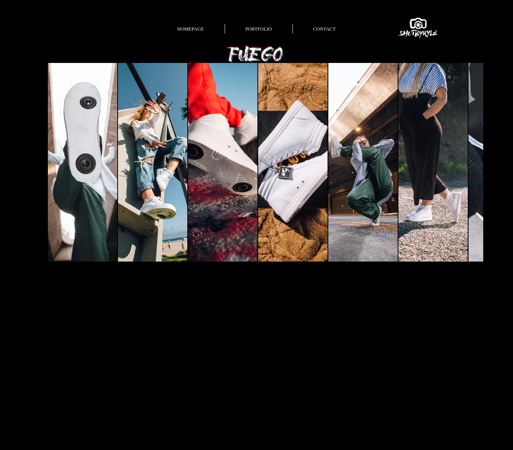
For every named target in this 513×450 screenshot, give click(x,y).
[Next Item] (470, 162)
